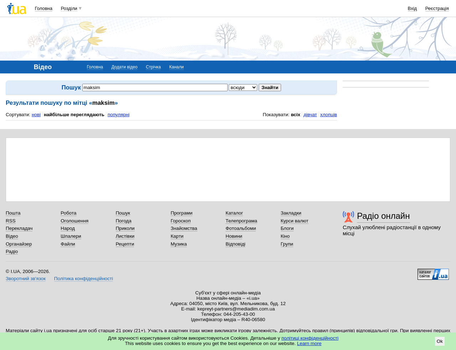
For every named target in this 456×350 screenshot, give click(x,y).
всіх (295, 114)
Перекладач (19, 228)
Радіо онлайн (383, 216)
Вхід (412, 8)
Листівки (125, 236)
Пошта (13, 213)
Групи (287, 244)
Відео (12, 236)
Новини (234, 236)
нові (36, 114)
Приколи (125, 228)
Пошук (123, 213)
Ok (440, 341)
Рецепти (125, 244)
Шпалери (71, 236)
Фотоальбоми (241, 228)
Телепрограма (241, 220)
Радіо (12, 251)
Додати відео (125, 67)
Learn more (309, 343)
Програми (181, 213)
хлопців (328, 114)
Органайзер (19, 244)
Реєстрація (437, 8)
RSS (11, 220)
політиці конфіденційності (309, 338)
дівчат (310, 114)
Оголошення (74, 220)
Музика (179, 244)
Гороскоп (181, 220)
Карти (177, 236)
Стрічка (153, 67)
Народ (68, 228)
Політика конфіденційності (83, 278)
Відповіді (235, 244)
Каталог (234, 213)
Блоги (287, 228)
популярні (118, 114)
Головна (43, 8)
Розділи (69, 8)
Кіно (285, 236)
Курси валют (295, 220)
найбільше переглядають (74, 114)
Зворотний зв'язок (26, 278)
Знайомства (184, 228)
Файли (68, 244)
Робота (68, 213)
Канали (176, 67)
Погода (123, 220)
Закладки (291, 213)
